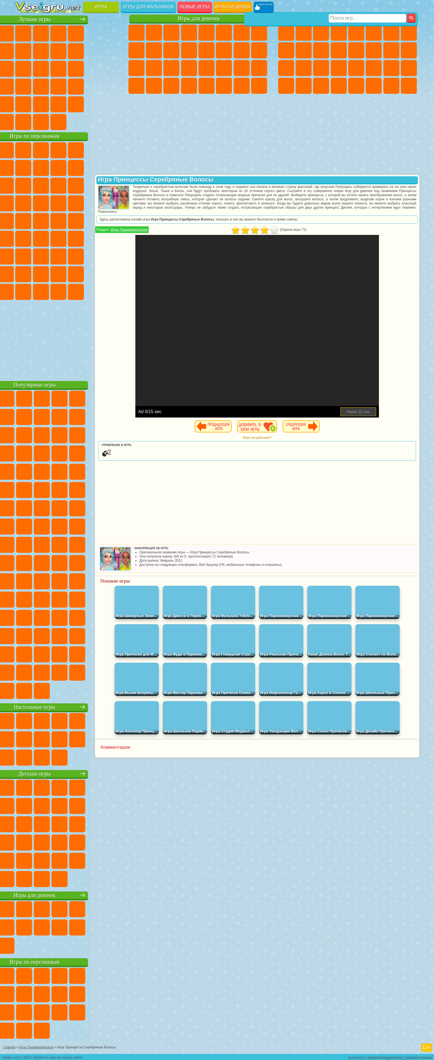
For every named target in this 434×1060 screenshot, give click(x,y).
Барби (189, 33)
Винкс (189, 86)
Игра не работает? (271, 438)
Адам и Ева (41, 220)
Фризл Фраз (24, 220)
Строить (76, 121)
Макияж (206, 68)
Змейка (111, 86)
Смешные (94, 50)
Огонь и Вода (171, 33)
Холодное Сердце (154, 50)
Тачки (111, 185)
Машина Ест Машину (356, 68)
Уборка (154, 86)
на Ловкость (111, 33)
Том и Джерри (94, 220)
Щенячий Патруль (58, 149)
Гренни (58, 256)
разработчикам (418, 1056)
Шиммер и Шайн (58, 220)
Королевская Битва (374, 33)
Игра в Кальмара (111, 238)
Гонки (374, 50)
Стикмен (321, 50)
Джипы (374, 86)
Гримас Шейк (76, 291)
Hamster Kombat (94, 291)
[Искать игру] (367, 7)
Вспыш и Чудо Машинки (24, 203)
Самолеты (356, 86)
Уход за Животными (224, 86)
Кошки (171, 50)
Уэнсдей (24, 291)
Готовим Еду (206, 86)
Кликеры (58, 68)
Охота (409, 86)
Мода (242, 68)
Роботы (409, 50)
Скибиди (58, 291)
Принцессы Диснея (224, 68)
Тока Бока (58, 273)
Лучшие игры (68, 18)
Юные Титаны (111, 220)
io (111, 50)
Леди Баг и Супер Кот (76, 167)
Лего (111, 167)
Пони (136, 33)
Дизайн (136, 86)
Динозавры (24, 86)
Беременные (259, 50)
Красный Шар (41, 167)
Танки (339, 33)
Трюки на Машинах (94, 86)
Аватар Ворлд (76, 273)
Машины (409, 33)
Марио (94, 203)
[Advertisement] (68, 338)
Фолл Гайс (41, 238)
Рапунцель (136, 68)
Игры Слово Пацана (111, 273)
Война (58, 121)
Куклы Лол (259, 86)
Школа (94, 103)
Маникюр (171, 68)
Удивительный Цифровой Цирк (111, 291)
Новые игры (195, 6)
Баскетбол (111, 103)
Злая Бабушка (94, 167)
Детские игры (68, 773)
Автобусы (286, 86)
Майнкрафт (391, 33)
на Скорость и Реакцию (76, 86)
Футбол (304, 33)
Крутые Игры (76, 103)
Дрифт (409, 68)
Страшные (24, 68)
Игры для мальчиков (148, 6)
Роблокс (94, 256)
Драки (356, 50)
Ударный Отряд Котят (76, 203)
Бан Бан (41, 291)
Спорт (76, 50)
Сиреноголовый (58, 238)
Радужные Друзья (41, 273)
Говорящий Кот (76, 149)
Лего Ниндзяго (94, 149)
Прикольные (41, 86)
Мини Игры (58, 86)
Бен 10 (391, 68)
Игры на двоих (233, 6)
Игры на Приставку (94, 121)
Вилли (24, 149)
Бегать (321, 86)
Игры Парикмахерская (157, 229)
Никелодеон (58, 103)
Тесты (206, 33)
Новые (24, 33)
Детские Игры (76, 33)
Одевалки (189, 50)
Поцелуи (224, 50)
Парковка (286, 33)
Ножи (111, 68)
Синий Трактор (24, 238)
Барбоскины (58, 203)
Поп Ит (41, 50)
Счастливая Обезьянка (76, 220)
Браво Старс (94, 238)
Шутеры (304, 86)
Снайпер (391, 50)
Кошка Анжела (136, 50)
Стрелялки (339, 86)
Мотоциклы (304, 50)
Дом (242, 86)
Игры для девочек (199, 18)
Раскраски (259, 33)
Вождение (24, 121)
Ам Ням (58, 185)
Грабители (339, 68)
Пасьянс (76, 68)
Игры (101, 6)
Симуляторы (58, 33)
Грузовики (339, 50)
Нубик (111, 256)
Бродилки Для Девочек (242, 33)
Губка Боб (41, 149)
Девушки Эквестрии (154, 33)
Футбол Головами (41, 121)
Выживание (321, 68)
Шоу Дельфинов (76, 185)
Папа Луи (242, 50)
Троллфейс (58, 167)
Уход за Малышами (259, 68)
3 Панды (94, 185)
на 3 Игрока (41, 103)
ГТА (374, 68)
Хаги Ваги (76, 256)
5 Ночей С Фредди (111, 149)
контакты (356, 1056)
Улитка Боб (24, 167)
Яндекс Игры (24, 50)
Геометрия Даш (58, 50)
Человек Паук (111, 203)
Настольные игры (68, 706)
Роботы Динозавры (304, 68)
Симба (94, 273)
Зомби (356, 33)
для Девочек (41, 33)
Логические (41, 68)
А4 (24, 256)
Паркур (391, 86)
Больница (154, 68)
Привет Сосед (24, 273)
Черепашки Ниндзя (286, 50)
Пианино (171, 86)
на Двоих (94, 33)
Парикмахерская (206, 50)
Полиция (286, 68)
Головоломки (24, 103)
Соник (41, 203)
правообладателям (384, 1056)
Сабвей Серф (24, 185)
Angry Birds (41, 185)
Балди (41, 256)
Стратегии (321, 33)
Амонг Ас (76, 238)
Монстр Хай (224, 33)
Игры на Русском (94, 68)
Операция (189, 68)
